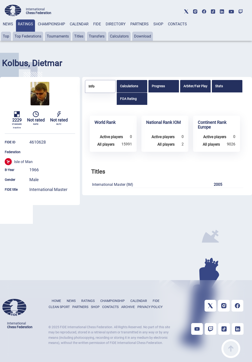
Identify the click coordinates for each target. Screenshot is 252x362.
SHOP (158, 24)
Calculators (119, 36)
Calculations (129, 86)
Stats (219, 86)
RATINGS (25, 24)
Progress (158, 86)
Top (6, 36)
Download (142, 36)
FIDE (97, 24)
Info (91, 86)
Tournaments (58, 36)
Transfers (97, 36)
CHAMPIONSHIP (51, 24)
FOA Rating (128, 99)
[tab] (8, 30)
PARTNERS (139, 24)
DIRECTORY (116, 24)
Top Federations (28, 36)
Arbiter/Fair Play (195, 86)
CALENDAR (79, 24)
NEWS (8, 24)
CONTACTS (177, 24)
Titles (78, 36)
